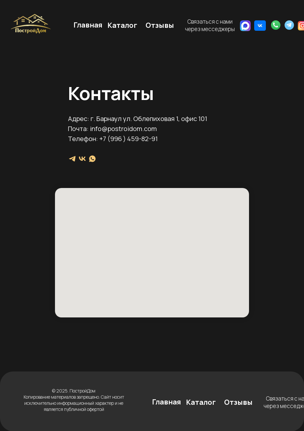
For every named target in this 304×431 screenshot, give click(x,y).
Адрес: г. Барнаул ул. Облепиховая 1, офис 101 (137, 118)
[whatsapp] (92, 159)
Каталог (122, 25)
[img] (260, 25)
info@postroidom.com (123, 128)
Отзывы (160, 25)
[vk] (82, 159)
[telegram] (72, 159)
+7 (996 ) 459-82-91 (128, 138)
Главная (88, 25)
